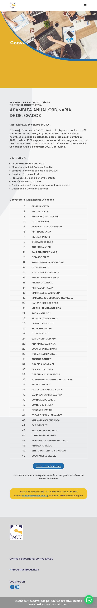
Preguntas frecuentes (25, 569)
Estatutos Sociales (48, 466)
